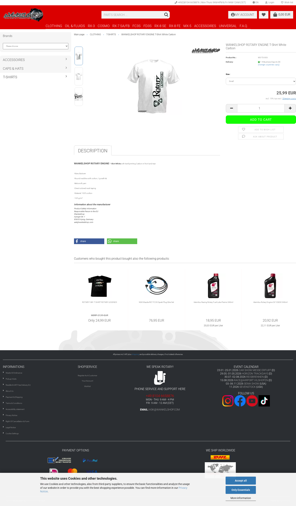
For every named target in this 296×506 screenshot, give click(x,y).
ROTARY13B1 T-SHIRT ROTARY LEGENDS (99, 302)
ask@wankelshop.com (164, 409)
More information (241, 498)
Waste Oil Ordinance (14, 373)
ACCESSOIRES (205, 26)
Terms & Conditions (14, 403)
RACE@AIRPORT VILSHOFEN (251, 380)
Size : (228, 74)
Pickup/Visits (11, 379)
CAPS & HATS (13, 68)
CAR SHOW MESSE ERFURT (255, 370)
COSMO (104, 26)
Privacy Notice (11, 415)
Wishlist (87, 386)
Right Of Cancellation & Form (17, 421)
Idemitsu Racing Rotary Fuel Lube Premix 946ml (213, 302)
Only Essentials (240, 489)
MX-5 (187, 26)
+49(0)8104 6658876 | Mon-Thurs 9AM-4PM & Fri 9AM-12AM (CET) (210, 2)
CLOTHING (54, 26)
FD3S (147, 26)
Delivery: (229, 62)
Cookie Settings (12, 433)
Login (269, 2)
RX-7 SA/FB (121, 26)
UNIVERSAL (228, 26)
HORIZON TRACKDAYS (255, 373)
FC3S (136, 26)
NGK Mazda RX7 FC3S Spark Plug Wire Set (156, 302)
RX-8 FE (175, 26)
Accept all (241, 480)
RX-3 (91, 26)
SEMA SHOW (251, 383)
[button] (89, 241)
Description (92, 151)
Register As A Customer (87, 375)
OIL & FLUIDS (75, 26)
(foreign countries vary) (269, 64)
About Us (9, 391)
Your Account (87, 381)
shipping (135, 354)
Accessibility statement (15, 409)
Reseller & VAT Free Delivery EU (18, 385)
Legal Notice (11, 427)
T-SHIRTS (10, 77)
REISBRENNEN (255, 376)
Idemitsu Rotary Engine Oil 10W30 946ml (270, 302)
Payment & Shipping (14, 397)
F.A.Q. (244, 26)
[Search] (166, 15)
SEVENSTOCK (247, 386)
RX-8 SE (160, 26)
